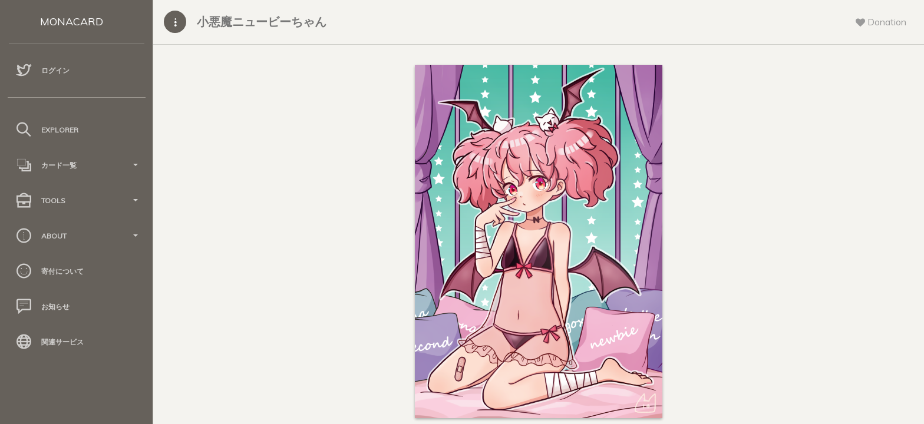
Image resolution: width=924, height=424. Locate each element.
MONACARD (71, 21)
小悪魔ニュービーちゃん (261, 21)
